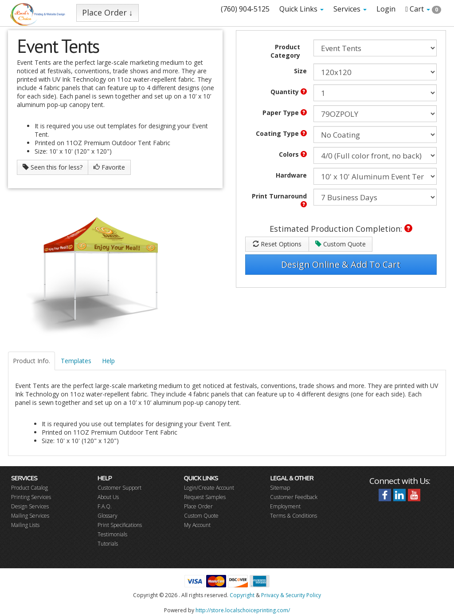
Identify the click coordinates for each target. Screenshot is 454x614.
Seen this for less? (52, 167)
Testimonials (112, 534)
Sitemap (280, 487)
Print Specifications (120, 525)
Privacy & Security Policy (291, 595)
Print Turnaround (279, 199)
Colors (293, 154)
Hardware (291, 175)
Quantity (288, 91)
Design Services (30, 506)
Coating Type (281, 133)
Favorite (109, 167)
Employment (285, 506)
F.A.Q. (105, 506)
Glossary (107, 515)
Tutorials (108, 543)
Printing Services (31, 497)
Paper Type (284, 112)
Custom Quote (340, 244)
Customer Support (119, 487)
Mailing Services (30, 515)
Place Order (198, 506)
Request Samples (205, 497)
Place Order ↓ (107, 12)
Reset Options (277, 244)
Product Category (285, 51)
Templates (76, 361)
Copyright (242, 595)
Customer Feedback (293, 497)
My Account (197, 525)
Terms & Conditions (293, 515)
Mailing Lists (25, 525)
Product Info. (31, 361)
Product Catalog (29, 487)
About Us (108, 497)
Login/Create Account (209, 487)
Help (108, 361)
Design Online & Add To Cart (340, 264)
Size (300, 71)
